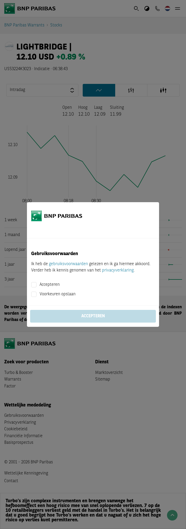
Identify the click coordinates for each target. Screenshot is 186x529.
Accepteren (50, 285)
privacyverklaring (118, 270)
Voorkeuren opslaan (58, 294)
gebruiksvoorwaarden (68, 264)
